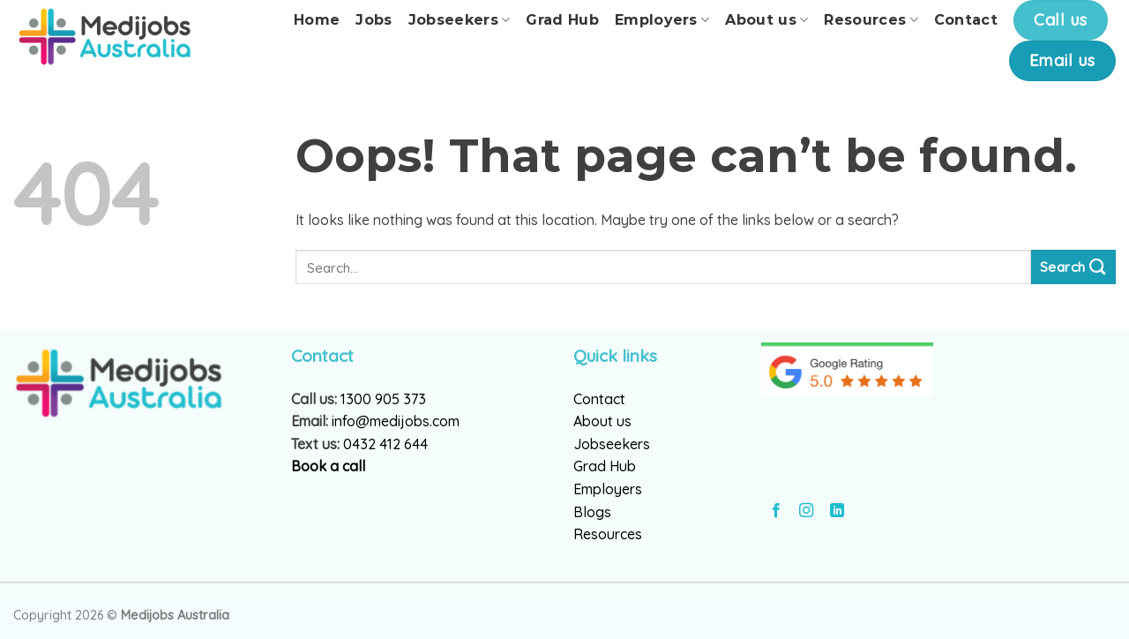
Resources (870, 20)
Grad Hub (562, 19)
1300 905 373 (383, 399)
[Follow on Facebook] (776, 511)
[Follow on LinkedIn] (837, 511)
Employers (662, 20)
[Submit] (1073, 267)
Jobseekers (459, 20)
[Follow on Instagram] (806, 511)
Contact (966, 19)
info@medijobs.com (396, 421)
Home (317, 19)
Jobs (373, 19)
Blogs (592, 512)
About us (766, 20)
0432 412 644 (385, 444)
